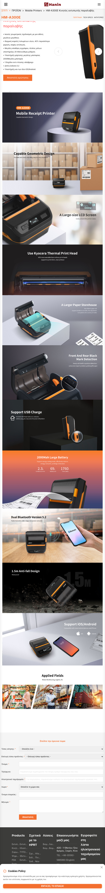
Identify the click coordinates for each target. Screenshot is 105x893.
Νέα (37, 861)
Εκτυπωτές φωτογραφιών (24, 860)
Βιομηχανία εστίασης (46, 844)
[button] (98, 51)
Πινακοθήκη (38, 857)
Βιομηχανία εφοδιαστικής (46, 848)
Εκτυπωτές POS (16, 844)
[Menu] (99, 4)
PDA (14, 860)
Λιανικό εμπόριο (52, 844)
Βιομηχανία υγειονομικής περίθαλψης (52, 848)
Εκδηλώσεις (32, 857)
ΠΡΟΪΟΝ (16, 10)
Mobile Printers (33, 10)
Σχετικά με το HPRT (32, 853)
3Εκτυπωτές (24, 856)
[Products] (5, 4)
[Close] (101, 867)
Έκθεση (32, 861)
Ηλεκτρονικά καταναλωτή (24, 848)
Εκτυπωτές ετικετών (24, 844)
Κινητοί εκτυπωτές (16, 848)
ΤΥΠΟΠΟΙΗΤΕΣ (24, 852)
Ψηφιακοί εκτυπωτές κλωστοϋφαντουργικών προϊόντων (16, 856)
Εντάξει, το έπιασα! (52, 886)
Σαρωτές (16, 852)
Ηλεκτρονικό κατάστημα (38, 853)
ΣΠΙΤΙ (4, 10)
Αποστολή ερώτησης (18, 77)
